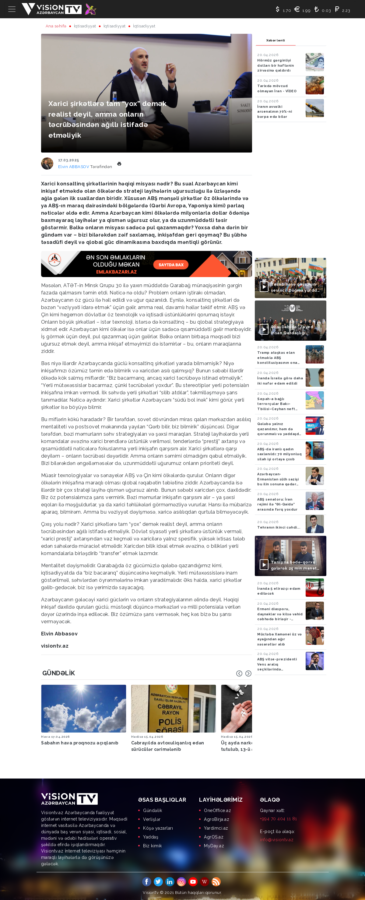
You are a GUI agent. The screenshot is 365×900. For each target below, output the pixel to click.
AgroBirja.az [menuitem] (216, 818)
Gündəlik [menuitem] (152, 809)
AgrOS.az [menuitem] (213, 836)
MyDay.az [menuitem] (214, 844)
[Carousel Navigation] (244, 673)
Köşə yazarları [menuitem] (158, 827)
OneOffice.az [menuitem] (217, 809)
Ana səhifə (56, 26)
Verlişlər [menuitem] (152, 818)
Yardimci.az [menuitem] (216, 827)
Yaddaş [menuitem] (150, 836)
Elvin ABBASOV (74, 166)
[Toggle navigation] (12, 9)
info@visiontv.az (276, 838)
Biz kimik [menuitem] (152, 844)
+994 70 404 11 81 (278, 817)
